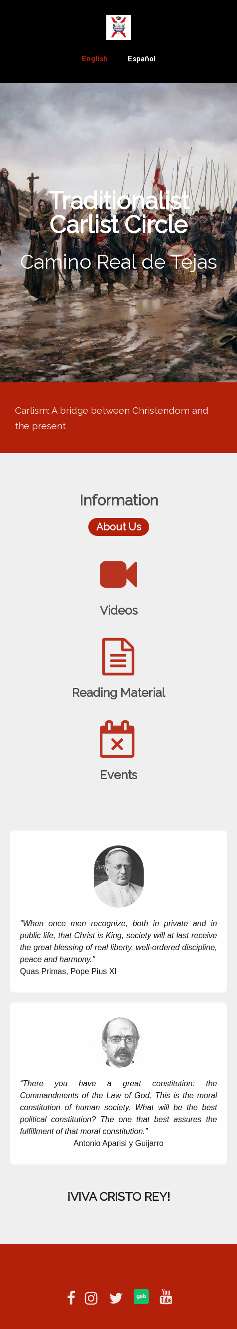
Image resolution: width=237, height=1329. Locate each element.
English (95, 58)
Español (142, 58)
